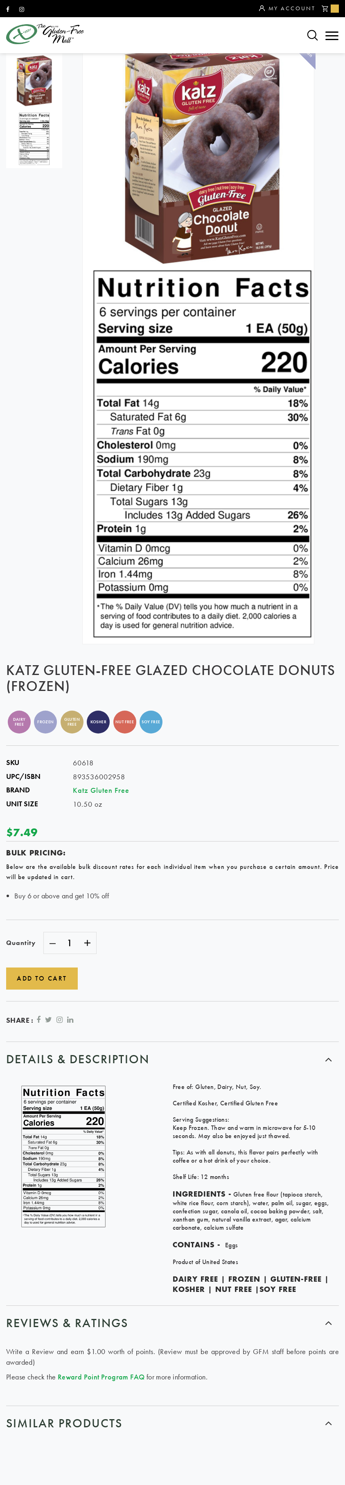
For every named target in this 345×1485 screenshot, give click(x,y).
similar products (64, 1421)
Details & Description (77, 1057)
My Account (287, 8)
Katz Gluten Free (101, 790)
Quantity (21, 942)
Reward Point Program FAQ (101, 1375)
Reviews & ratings (67, 1321)
